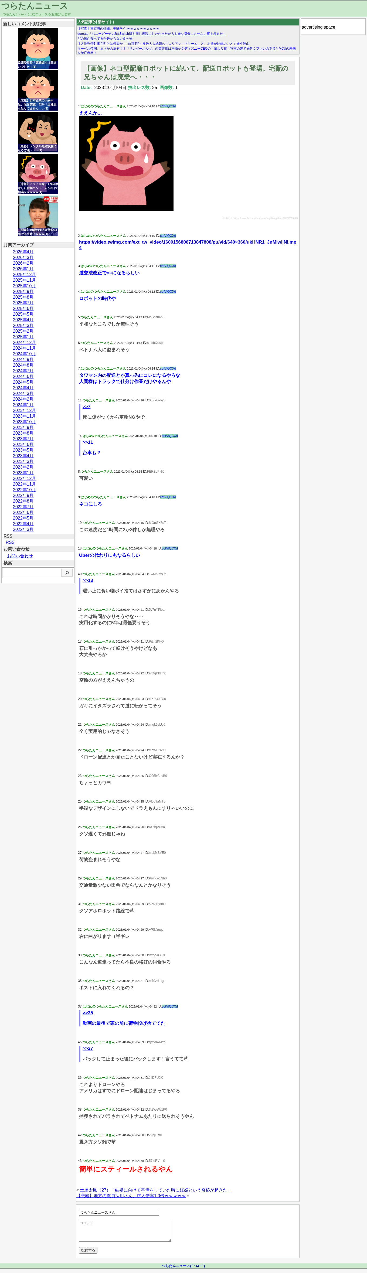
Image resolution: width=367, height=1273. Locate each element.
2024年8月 (23, 365)
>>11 (88, 442)
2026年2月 (23, 263)
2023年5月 (23, 450)
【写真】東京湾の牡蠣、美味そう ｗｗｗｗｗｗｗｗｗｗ (118, 28)
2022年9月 (23, 495)
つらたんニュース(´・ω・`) (183, 1270)
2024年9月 (23, 359)
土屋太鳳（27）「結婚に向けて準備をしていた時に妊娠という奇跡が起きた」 (156, 1190)
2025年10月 (24, 286)
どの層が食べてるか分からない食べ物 (104, 38)
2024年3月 (23, 393)
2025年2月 (23, 331)
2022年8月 (23, 501)
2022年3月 (23, 529)
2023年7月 (23, 438)
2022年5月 (23, 518)
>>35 (88, 1012)
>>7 (86, 406)
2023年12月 (24, 410)
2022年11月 (24, 484)
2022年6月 (23, 512)
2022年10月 (24, 489)
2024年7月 (23, 370)
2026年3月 (23, 257)
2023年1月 (23, 472)
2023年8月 (23, 433)
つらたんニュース (34, 5)
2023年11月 (24, 416)
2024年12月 (24, 342)
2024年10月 (24, 353)
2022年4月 (23, 523)
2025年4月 (23, 320)
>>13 (88, 580)
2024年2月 (23, 399)
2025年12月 (24, 274)
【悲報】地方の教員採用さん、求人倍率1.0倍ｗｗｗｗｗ (131, 1195)
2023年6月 (23, 444)
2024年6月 (23, 376)
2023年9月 (23, 427)
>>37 (88, 1048)
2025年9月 (23, 291)
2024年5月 (23, 382)
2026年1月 (23, 269)
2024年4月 (23, 387)
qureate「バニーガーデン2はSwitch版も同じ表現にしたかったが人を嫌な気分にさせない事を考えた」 (151, 34)
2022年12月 (24, 478)
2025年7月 (23, 303)
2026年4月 (23, 252)
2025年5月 (23, 314)
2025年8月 (23, 297)
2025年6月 (23, 308)
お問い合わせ (20, 556)
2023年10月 (24, 421)
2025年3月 (23, 325)
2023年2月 (23, 467)
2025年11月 (24, 280)
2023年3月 (23, 461)
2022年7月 (23, 506)
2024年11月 (24, 348)
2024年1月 (23, 404)
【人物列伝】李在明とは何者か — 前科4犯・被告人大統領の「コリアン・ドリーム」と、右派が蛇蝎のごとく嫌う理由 (163, 44)
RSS (10, 542)
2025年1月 (23, 337)
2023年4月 (23, 455)
